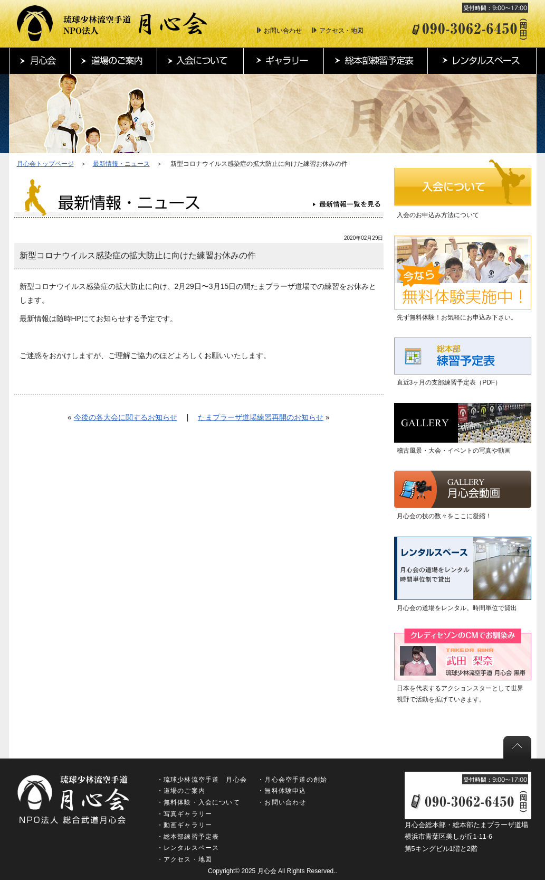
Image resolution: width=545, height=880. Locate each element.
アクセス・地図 (341, 30)
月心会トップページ (45, 163)
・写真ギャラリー (185, 814)
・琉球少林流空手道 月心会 (202, 779)
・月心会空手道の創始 (292, 779)
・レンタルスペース (188, 847)
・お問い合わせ (281, 802)
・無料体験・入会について (198, 802)
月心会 (266, 871)
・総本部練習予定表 (188, 836)
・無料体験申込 (281, 790)
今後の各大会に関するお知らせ (125, 417)
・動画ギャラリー (185, 825)
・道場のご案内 (181, 790)
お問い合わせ (283, 30)
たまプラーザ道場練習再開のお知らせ (260, 417)
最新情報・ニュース (121, 163)
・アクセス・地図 (185, 859)
